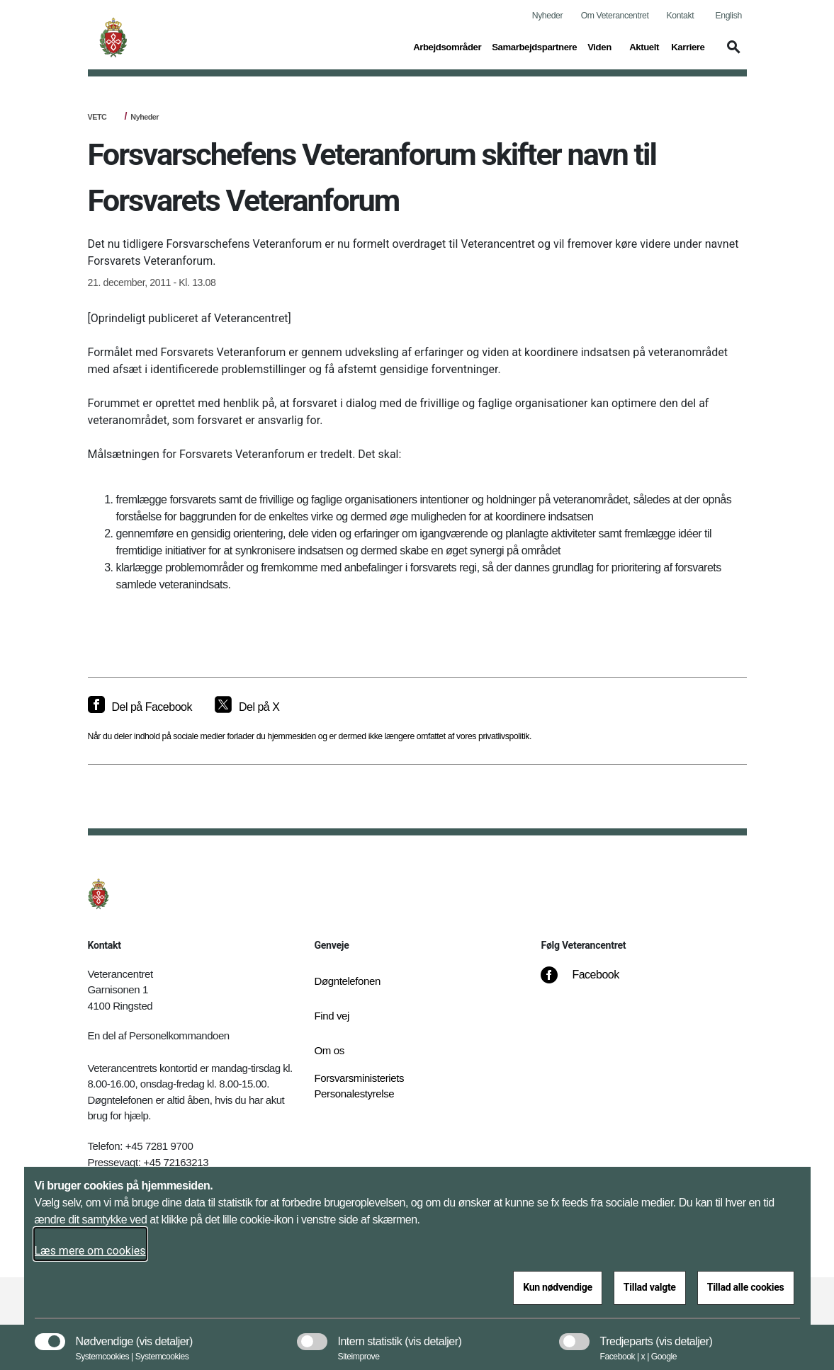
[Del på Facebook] (140, 707)
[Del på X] (247, 707)
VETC (97, 117)
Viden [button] (603, 46)
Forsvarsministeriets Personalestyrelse (359, 1086)
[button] (731, 53)
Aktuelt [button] (644, 46)
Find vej (331, 1016)
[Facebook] (589, 982)
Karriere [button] (687, 46)
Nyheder (547, 16)
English (729, 16)
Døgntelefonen (347, 981)
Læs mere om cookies (90, 1250)
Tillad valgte (650, 1287)
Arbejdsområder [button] (447, 46)
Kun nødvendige (557, 1287)
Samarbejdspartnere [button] (534, 46)
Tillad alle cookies (745, 1287)
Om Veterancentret (615, 16)
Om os (329, 1050)
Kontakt (680, 16)
